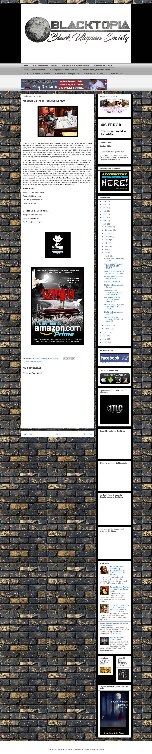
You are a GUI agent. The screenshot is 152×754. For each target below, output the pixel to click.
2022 (105, 214)
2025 (105, 204)
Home (26, 65)
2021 (105, 218)
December (108, 227)
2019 (105, 224)
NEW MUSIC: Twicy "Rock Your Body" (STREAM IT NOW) (114, 307)
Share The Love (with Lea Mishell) (37, 74)
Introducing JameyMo (112, 282)
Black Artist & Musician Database (75, 65)
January (107, 328)
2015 (105, 342)
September (108, 237)
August (107, 240)
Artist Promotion (116, 74)
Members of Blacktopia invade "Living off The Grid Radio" (114, 624)
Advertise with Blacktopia (94, 74)
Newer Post (27, 434)
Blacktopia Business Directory (45, 65)
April (106, 253)
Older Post (88, 434)
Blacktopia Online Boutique (34, 70)
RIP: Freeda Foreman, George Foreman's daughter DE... (112, 299)
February (108, 325)
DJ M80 (31, 362)
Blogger (101, 749)
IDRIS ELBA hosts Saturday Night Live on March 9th (113, 319)
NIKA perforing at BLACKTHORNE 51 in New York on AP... (113, 292)
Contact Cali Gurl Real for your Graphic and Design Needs (119, 589)
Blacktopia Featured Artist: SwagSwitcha (114, 278)
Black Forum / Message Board (67, 74)
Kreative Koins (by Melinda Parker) (96, 70)
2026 (105, 201)
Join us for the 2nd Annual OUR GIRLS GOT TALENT (113, 266)
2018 (105, 332)
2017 (105, 336)
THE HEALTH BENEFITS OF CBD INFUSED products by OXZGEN (119, 607)
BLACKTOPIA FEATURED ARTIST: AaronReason (114, 272)
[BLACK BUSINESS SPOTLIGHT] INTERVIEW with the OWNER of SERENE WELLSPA (117, 571)
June (106, 246)
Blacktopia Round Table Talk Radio (64, 70)
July (106, 243)
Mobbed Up (38, 362)
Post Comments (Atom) (62, 440)
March (107, 256)
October (107, 233)
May (106, 249)
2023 (105, 211)
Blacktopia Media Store (103, 65)
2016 (105, 339)
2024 (105, 208)
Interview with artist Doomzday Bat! (117, 639)
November (108, 230)
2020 (105, 221)
